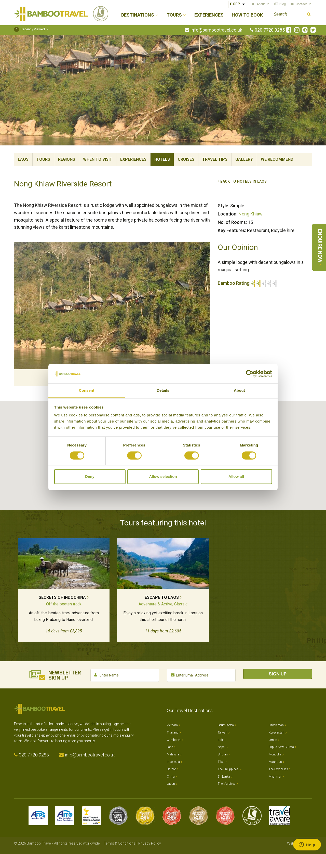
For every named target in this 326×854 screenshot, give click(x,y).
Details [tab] (163, 390)
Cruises (186, 159)
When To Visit (97, 159)
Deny (89, 477)
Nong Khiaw (250, 213)
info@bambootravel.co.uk (216, 30)
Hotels (162, 159)
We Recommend (277, 159)
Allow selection (163, 477)
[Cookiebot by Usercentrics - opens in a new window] (249, 373)
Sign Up (278, 673)
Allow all (236, 477)
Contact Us (303, 4)
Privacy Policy (149, 843)
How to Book (247, 15)
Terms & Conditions (119, 843)
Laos (23, 159)
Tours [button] (174, 15)
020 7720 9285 (270, 30)
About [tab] (239, 390)
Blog (282, 4)
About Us (263, 4)
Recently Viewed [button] (29, 29)
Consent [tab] (86, 390)
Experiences (209, 15)
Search (309, 15)
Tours (43, 159)
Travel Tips (214, 159)
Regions (66, 159)
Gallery (244, 159)
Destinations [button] (137, 15)
